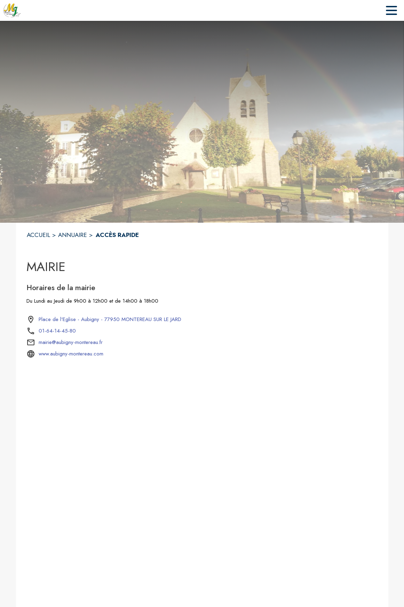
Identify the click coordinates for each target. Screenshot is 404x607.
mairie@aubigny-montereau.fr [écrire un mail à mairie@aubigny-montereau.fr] (71, 342)
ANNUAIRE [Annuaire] (72, 235)
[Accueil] (12, 10)
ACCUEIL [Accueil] (38, 235)
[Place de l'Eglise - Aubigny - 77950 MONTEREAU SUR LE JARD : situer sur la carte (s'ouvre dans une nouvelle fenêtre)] (110, 319)
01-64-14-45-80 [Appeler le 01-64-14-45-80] (57, 331)
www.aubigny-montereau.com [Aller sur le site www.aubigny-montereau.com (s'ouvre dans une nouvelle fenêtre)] (71, 354)
